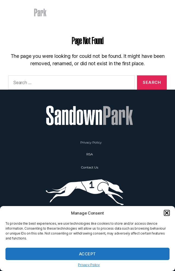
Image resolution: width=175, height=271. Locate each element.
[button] (167, 213)
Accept (87, 253)
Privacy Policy (89, 265)
